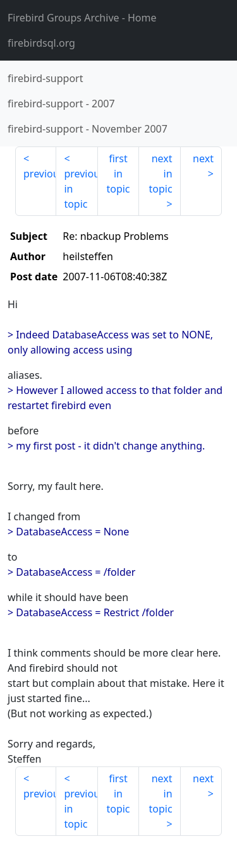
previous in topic (80, 189)
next (203, 158)
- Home (82, 18)
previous (39, 174)
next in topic (160, 174)
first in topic (118, 174)
